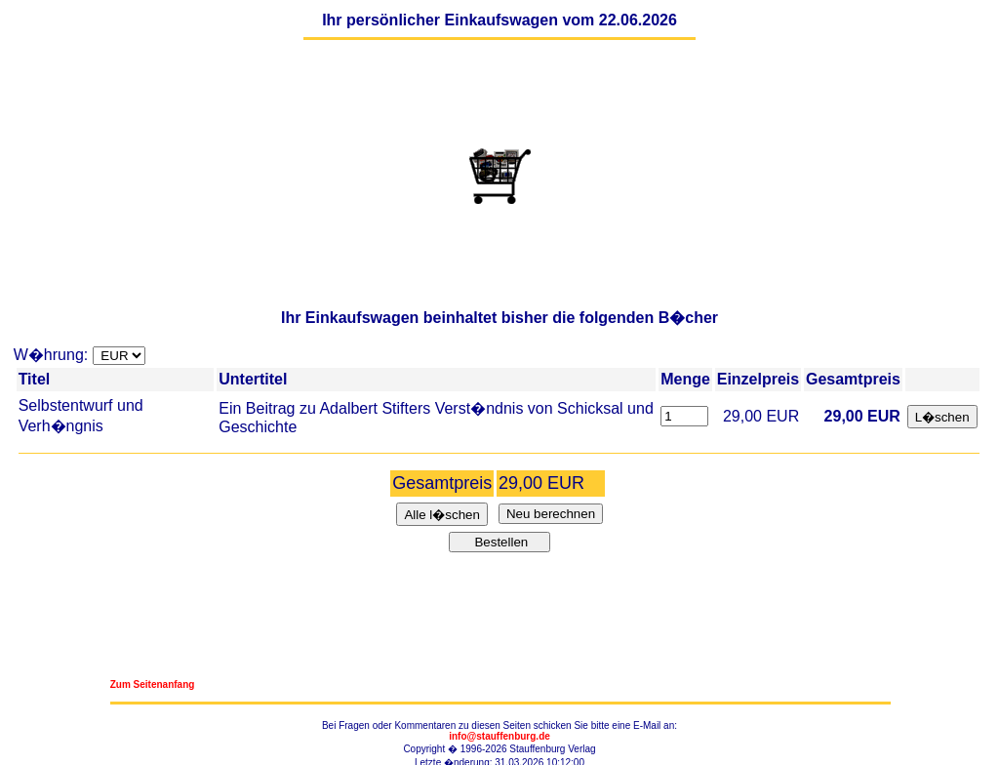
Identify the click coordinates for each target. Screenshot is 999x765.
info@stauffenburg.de (499, 736)
